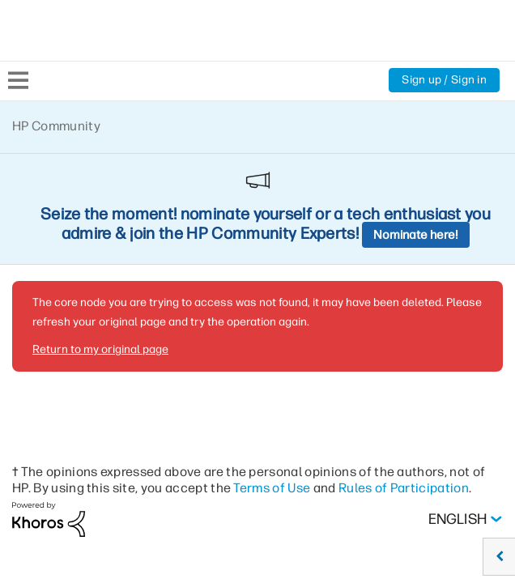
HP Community (56, 126)
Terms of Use (271, 376)
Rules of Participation (403, 376)
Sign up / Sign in (444, 80)
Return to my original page (100, 238)
